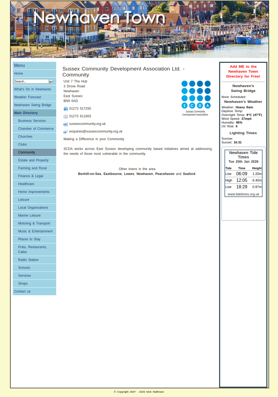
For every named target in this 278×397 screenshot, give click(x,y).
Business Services (32, 121)
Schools (24, 268)
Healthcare (26, 184)
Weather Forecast (27, 97)
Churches (25, 137)
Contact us (22, 291)
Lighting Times (243, 133)
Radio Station (28, 260)
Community (26, 152)
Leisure (23, 200)
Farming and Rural (32, 168)
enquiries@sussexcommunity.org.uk (95, 131)
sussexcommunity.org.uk (87, 124)
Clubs (22, 144)
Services (24, 276)
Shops (23, 283)
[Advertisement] (243, 302)
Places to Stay (29, 239)
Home (18, 73)
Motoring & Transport (34, 223)
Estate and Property (33, 160)
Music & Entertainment (35, 231)
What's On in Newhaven (32, 89)
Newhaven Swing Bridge (32, 105)
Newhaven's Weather (243, 102)
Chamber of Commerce (36, 129)
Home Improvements (33, 192)
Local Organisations (33, 208)
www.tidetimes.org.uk (243, 194)
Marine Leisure (29, 215)
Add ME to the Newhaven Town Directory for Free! (243, 71)
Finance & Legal (30, 176)
